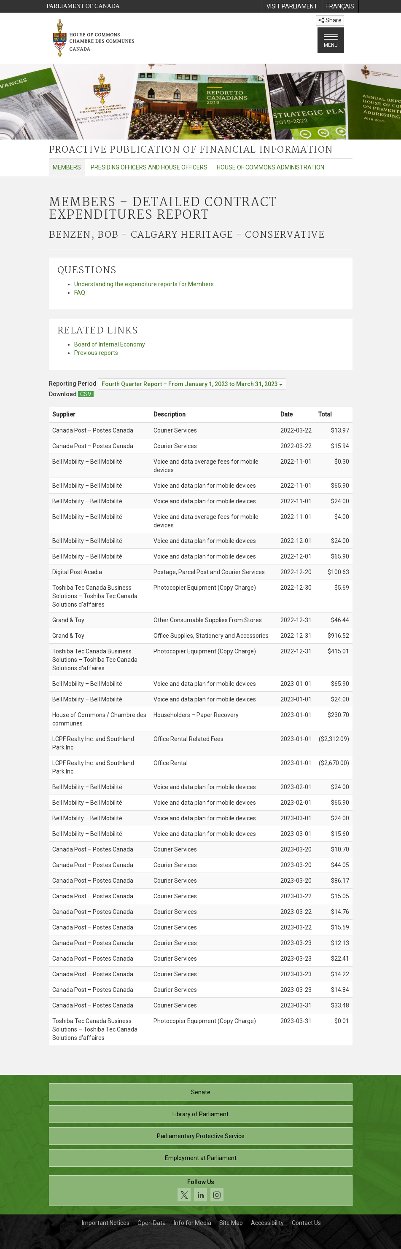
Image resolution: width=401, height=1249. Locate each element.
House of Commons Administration (270, 167)
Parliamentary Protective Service (201, 1136)
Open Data (151, 1222)
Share (330, 20)
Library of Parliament (200, 1114)
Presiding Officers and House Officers (149, 167)
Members (67, 167)
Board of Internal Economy (109, 344)
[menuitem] (292, 6)
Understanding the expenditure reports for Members (144, 284)
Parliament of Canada (83, 6)
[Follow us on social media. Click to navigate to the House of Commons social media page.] (201, 1190)
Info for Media (192, 1222)
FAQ (79, 292)
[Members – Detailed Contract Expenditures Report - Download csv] (86, 394)
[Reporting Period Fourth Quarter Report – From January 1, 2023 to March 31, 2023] (192, 384)
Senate (200, 1092)
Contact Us (306, 1222)
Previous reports (96, 352)
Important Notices (105, 1222)
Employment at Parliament (201, 1158)
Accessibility (267, 1222)
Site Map (231, 1222)
